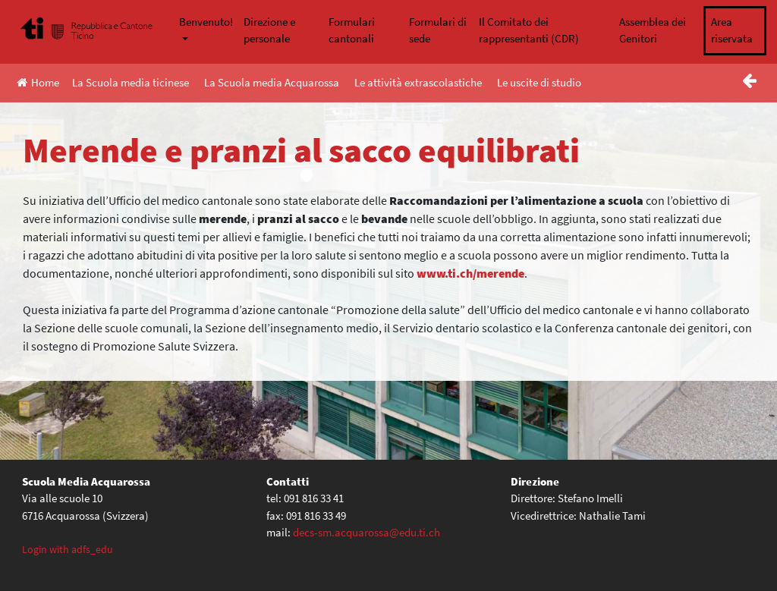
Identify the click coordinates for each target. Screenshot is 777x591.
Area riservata (732, 30)
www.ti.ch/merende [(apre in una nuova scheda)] (470, 273)
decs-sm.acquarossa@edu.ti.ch (366, 532)
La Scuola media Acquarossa (271, 82)
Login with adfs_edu (67, 549)
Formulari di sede (438, 30)
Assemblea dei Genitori (652, 30)
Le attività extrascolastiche (418, 82)
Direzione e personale (269, 30)
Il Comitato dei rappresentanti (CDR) (529, 30)
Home (38, 82)
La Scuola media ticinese (130, 82)
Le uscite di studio (539, 82)
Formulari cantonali (352, 30)
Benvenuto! (206, 21)
